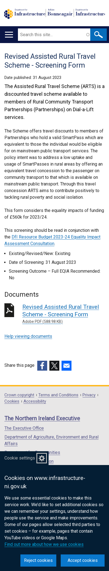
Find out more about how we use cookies (44, 544)
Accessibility (34, 401)
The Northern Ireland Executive (42, 418)
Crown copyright (19, 395)
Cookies (11, 401)
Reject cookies (38, 560)
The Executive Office (24, 428)
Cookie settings (19, 458)
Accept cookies (83, 560)
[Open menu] (9, 34)
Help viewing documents (28, 336)
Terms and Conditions (58, 395)
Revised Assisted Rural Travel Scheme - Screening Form (63, 314)
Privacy (89, 395)
